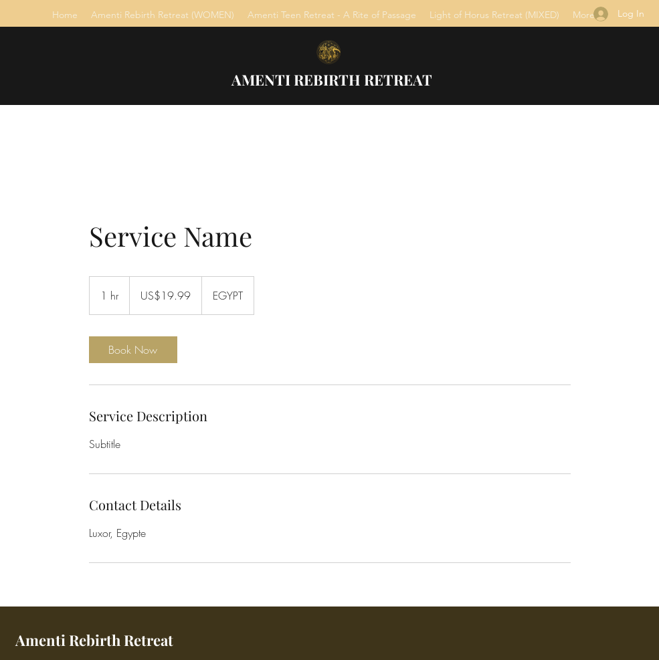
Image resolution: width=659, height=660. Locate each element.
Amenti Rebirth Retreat (94, 640)
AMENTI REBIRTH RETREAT (331, 80)
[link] (133, 349)
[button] (162, 15)
